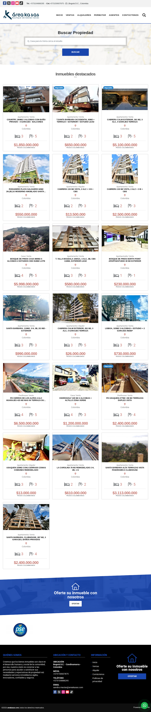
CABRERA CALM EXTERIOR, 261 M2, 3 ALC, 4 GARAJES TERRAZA (125, 120)
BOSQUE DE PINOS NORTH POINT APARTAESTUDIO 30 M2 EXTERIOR (125, 260)
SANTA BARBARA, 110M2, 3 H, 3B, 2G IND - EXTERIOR (26, 329)
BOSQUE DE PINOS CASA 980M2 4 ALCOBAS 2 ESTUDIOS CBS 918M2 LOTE (26, 260)
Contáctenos (130, 15)
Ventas (70, 15)
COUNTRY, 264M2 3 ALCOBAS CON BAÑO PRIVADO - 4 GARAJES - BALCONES (26, 120)
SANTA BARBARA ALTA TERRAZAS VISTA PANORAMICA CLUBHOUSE (124, 469)
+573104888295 (37, 3)
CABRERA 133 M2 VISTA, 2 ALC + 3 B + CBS (75, 190)
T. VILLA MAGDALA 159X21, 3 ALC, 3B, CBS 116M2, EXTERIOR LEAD (75, 260)
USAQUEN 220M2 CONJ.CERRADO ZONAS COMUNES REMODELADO (26, 469)
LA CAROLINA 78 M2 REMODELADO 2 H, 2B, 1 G (75, 469)
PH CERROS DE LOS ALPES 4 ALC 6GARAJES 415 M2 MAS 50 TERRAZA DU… (26, 399)
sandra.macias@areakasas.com (68, 687)
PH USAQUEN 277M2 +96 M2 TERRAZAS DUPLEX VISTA (124, 399)
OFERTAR (75, 604)
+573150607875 (57, 3)
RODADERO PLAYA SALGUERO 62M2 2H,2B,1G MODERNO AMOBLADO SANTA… (26, 190)
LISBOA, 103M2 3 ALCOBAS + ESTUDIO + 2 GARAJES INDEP (125, 329)
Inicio (59, 15)
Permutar (100, 15)
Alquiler (95, 670)
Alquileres (84, 15)
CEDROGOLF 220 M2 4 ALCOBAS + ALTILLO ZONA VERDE (75, 399)
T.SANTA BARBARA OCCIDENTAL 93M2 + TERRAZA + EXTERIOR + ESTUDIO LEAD (75, 120)
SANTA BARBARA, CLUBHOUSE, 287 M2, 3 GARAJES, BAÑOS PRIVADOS (26, 538)
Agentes (114, 15)
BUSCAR (75, 52)
